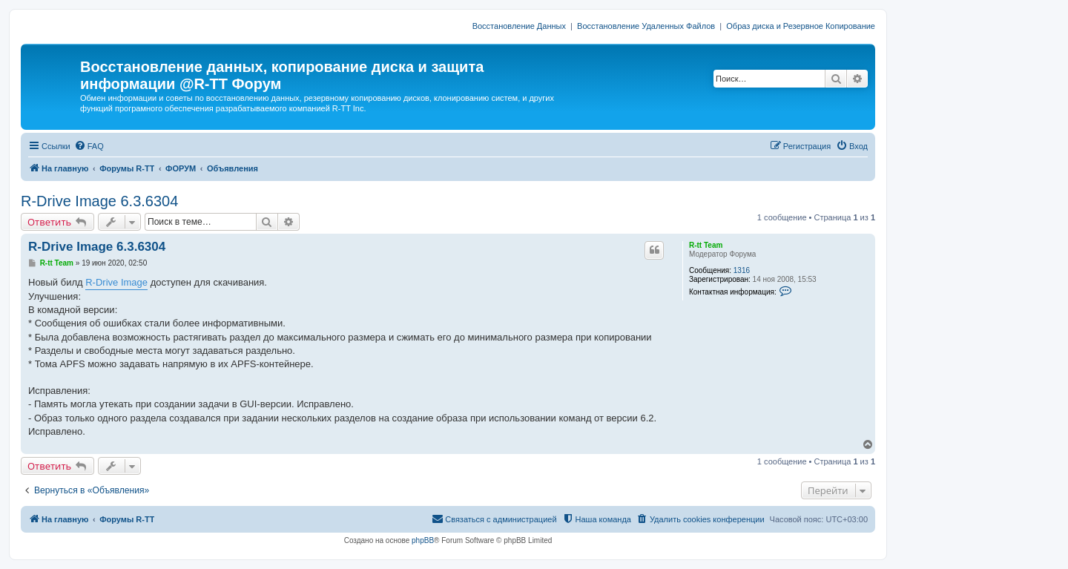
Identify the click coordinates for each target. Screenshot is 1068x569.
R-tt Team (705, 245)
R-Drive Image (116, 282)
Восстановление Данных (519, 26)
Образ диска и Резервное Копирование (800, 26)
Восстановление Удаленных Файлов (646, 26)
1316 (742, 270)
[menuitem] (89, 146)
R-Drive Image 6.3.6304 (99, 201)
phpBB (423, 540)
